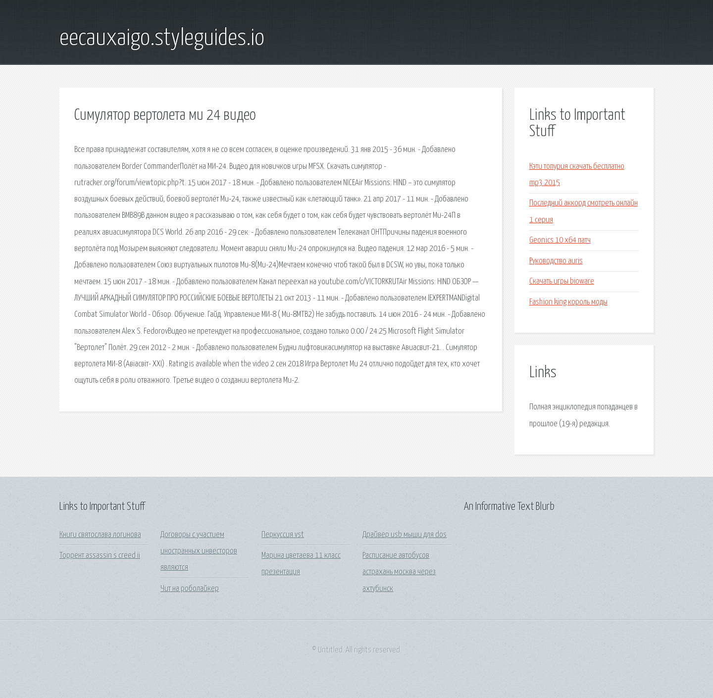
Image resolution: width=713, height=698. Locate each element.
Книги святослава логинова (100, 535)
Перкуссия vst (282, 535)
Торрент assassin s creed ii (99, 555)
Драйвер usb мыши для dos (404, 535)
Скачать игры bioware (561, 281)
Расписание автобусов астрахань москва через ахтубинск (399, 572)
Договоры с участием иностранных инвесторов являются (198, 551)
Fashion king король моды (568, 302)
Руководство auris (556, 261)
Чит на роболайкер (189, 589)
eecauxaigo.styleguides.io (161, 38)
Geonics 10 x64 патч (560, 240)
